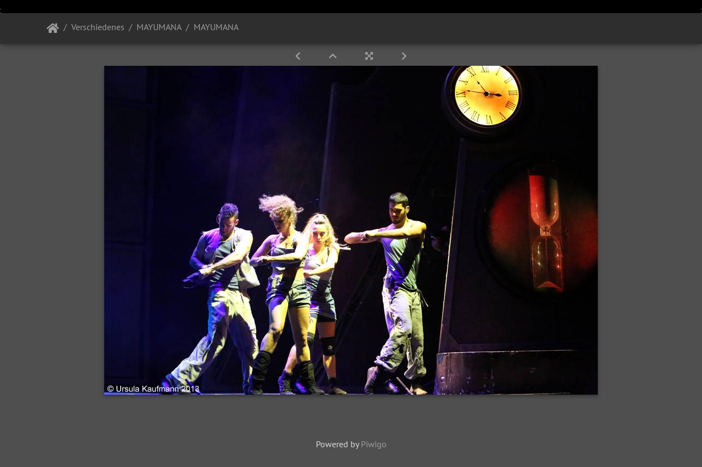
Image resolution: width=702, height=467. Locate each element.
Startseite (53, 28)
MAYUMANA (159, 26)
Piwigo (374, 443)
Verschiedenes (97, 26)
